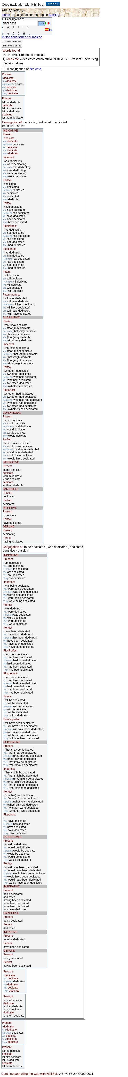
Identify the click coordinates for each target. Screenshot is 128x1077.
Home (6, 15)
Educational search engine (30, 15)
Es (48, 29)
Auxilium (54, 15)
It (47, 23)
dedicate (35, 69)
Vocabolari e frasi (12, 41)
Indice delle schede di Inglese (22, 37)
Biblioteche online (12, 45)
